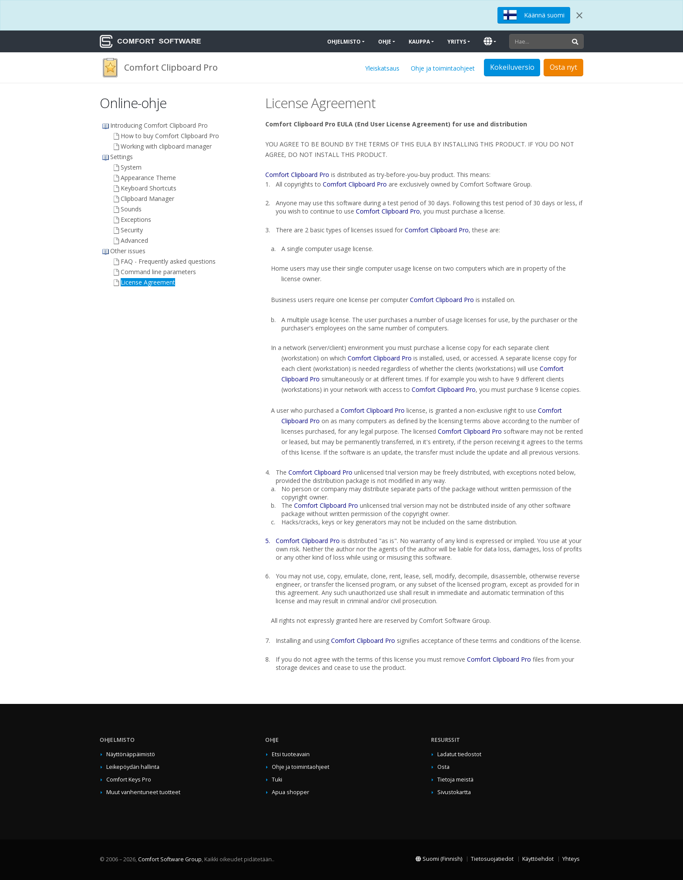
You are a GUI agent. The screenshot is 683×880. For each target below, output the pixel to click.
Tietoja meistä (455, 779)
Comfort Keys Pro (128, 779)
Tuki (277, 779)
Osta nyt (563, 67)
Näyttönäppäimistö (130, 754)
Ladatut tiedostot (459, 754)
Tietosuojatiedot (492, 859)
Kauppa (419, 41)
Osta (443, 767)
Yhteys (571, 859)
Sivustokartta (454, 792)
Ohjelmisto (344, 41)
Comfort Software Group (170, 859)
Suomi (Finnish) (439, 859)
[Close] (579, 15)
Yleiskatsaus (382, 68)
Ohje (384, 41)
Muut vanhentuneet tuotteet (143, 792)
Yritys (456, 41)
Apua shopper (290, 792)
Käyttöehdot (538, 859)
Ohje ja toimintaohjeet (443, 68)
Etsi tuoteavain (291, 754)
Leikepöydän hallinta (132, 767)
